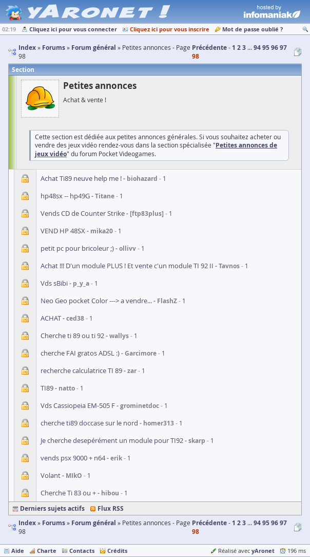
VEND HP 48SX (63, 230)
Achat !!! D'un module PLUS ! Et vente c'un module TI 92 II (127, 265)
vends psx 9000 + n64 (73, 457)
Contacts (81, 550)
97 (283, 47)
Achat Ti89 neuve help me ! (81, 178)
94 (257, 47)
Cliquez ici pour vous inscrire (169, 29)
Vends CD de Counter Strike (83, 213)
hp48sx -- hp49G (65, 195)
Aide (17, 550)
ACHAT (51, 318)
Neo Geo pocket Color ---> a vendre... (96, 300)
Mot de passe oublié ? (252, 29)
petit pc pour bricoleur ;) (77, 248)
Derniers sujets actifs (52, 508)
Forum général (93, 522)
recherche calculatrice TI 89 (81, 370)
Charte (46, 550)
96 (274, 47)
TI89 (47, 388)
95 (265, 47)
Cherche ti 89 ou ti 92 (72, 335)
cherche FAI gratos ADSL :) (80, 353)
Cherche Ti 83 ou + (68, 492)
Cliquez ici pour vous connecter (73, 29)
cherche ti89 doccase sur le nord (89, 423)
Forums (53, 522)
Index (27, 522)
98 (195, 56)
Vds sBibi (54, 283)
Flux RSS (111, 508)
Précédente (209, 47)
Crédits (117, 550)
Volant (51, 475)
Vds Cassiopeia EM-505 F (78, 405)
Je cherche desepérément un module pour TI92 (112, 440)
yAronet (263, 550)
